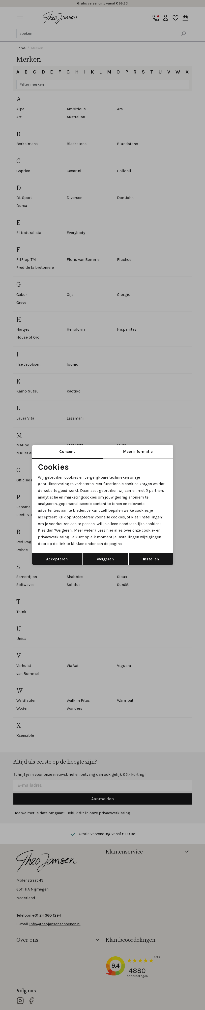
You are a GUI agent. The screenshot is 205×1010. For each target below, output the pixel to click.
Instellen (151, 559)
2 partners (155, 490)
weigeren (105, 559)
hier (110, 531)
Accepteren (57, 559)
